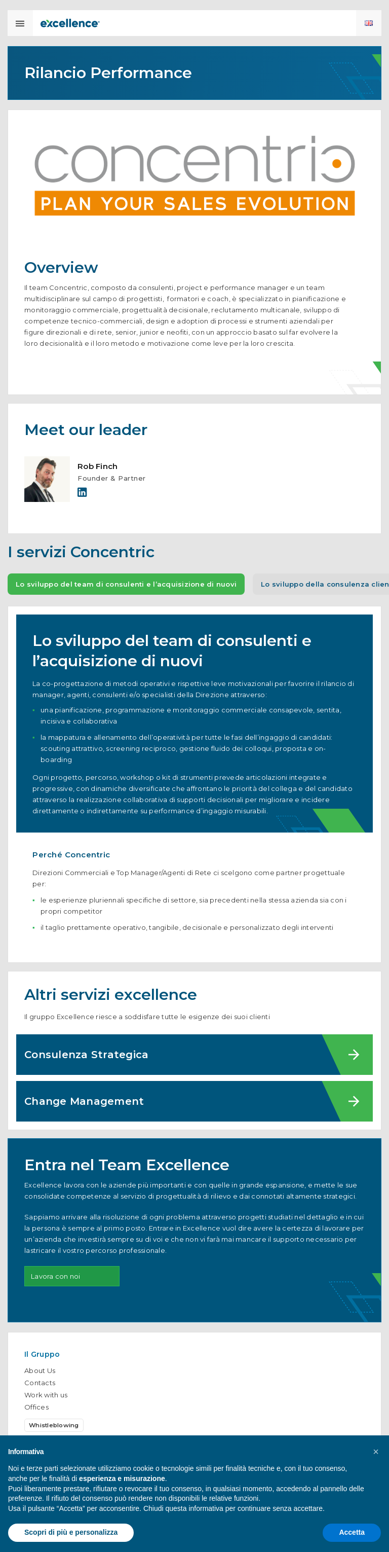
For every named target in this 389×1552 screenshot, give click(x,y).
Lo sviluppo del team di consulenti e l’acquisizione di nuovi (126, 590)
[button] (376, 1451)
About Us (39, 1370)
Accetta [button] (352, 1532)
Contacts (39, 1383)
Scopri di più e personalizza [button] (71, 1532)
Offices (36, 1407)
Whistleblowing (54, 1425)
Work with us (45, 1395)
